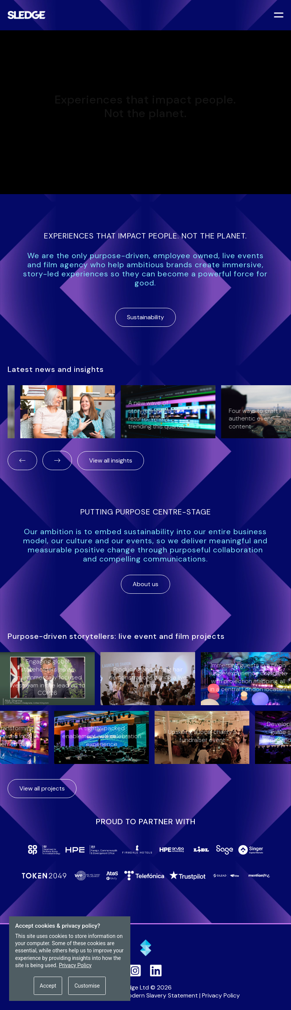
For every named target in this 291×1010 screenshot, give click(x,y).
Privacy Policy (221, 995)
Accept (48, 986)
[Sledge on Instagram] (135, 970)
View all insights (110, 460)
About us (145, 584)
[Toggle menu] (279, 16)
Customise (87, 986)
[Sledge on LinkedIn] (156, 970)
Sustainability (145, 317)
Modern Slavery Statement (160, 995)
